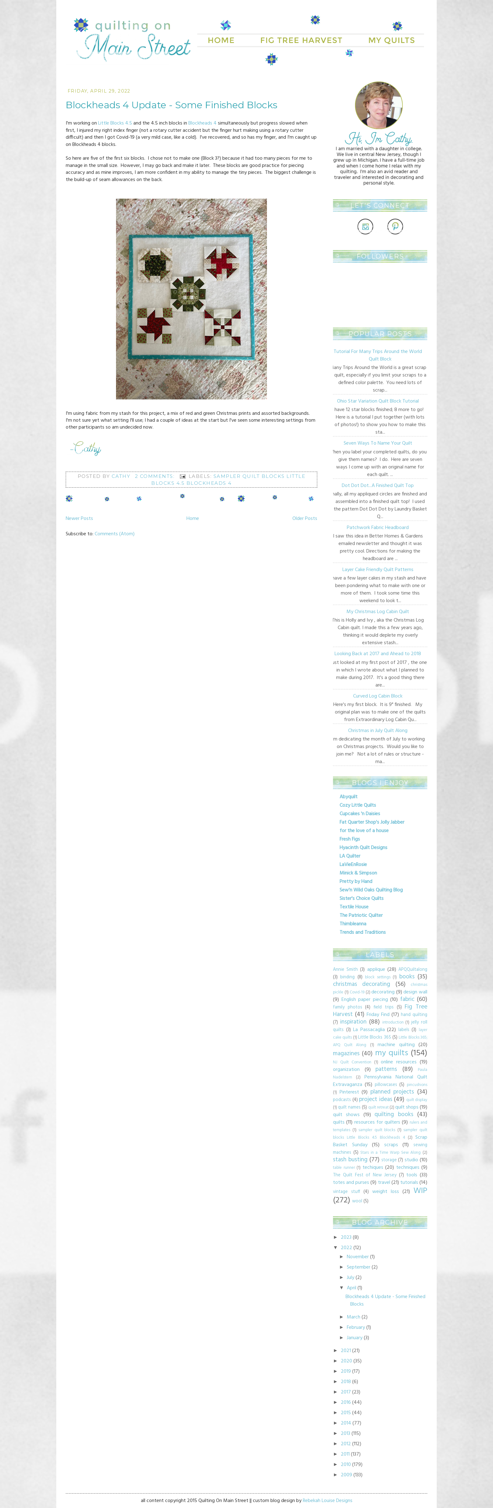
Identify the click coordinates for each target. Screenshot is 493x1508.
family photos (347, 1007)
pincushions (417, 1085)
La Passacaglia (369, 1030)
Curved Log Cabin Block (377, 696)
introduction (393, 1022)
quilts (339, 1122)
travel (384, 1183)
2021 (346, 1351)
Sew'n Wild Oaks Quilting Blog (371, 890)
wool (357, 1201)
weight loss (385, 1192)
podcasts (342, 1100)
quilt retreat (378, 1107)
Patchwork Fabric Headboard (378, 528)
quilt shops (406, 1107)
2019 (346, 1371)
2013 (345, 1434)
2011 (345, 1454)
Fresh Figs (350, 839)
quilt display (417, 1100)
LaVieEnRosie (353, 865)
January (355, 1338)
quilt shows (346, 1115)
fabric (407, 999)
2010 (346, 1465)
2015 (346, 1413)
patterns (386, 1069)
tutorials (409, 1183)
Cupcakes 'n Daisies (360, 814)
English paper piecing (364, 1000)
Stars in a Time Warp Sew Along (390, 1152)
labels (403, 1030)
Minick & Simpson (358, 873)
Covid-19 (357, 992)
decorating (383, 992)
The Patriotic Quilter (361, 916)
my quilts (391, 1053)
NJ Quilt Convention (352, 1062)
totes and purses (351, 1183)
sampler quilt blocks (376, 1130)
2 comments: (155, 476)
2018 (346, 1382)
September (358, 1267)
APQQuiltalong (412, 969)
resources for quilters (377, 1122)
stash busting (350, 1159)
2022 (346, 1248)
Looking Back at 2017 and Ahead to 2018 (378, 654)
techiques (373, 1167)
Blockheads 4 (202, 123)
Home (192, 519)
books (407, 976)
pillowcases (386, 1084)
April (351, 1288)
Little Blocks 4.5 (115, 123)
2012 (346, 1444)
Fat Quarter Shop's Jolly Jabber (372, 822)
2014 (346, 1423)
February (356, 1328)
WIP (420, 1190)
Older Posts (304, 519)
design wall (415, 992)
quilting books (393, 1114)
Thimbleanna (353, 924)
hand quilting (414, 1015)
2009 (346, 1475)
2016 (346, 1402)
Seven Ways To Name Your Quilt (378, 443)
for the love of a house (364, 831)
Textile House (354, 907)
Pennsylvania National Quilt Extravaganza (380, 1081)
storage (389, 1160)
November (358, 1257)
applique (376, 969)
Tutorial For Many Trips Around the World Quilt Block (378, 355)
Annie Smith (345, 969)
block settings (377, 977)
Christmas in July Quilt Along (377, 731)
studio (411, 1160)
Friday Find (378, 1015)
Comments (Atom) (115, 534)
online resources (399, 1062)
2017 (346, 1392)
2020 (346, 1361)
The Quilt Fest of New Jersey (364, 1175)
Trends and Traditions (363, 932)
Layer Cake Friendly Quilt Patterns (377, 570)
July (350, 1278)
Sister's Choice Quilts (362, 899)
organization (346, 1070)
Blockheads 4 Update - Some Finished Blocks (171, 105)
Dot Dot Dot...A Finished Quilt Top (378, 486)
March (353, 1317)
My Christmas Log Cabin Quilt (377, 612)
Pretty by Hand (356, 882)
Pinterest (349, 1092)
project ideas (375, 1099)
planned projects (392, 1092)
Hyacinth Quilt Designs (363, 848)
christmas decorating (361, 984)
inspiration (353, 1022)
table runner (344, 1167)
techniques (407, 1167)
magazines (346, 1053)
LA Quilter (350, 856)
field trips (384, 1007)
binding (347, 977)
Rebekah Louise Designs (327, 1501)
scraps (391, 1145)
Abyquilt (348, 797)
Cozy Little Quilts (358, 805)
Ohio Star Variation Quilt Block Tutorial (378, 401)
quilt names (349, 1107)
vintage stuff (346, 1191)
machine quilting (396, 1045)
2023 (346, 1237)
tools (411, 1175)
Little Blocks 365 (374, 1037)
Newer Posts (79, 519)
